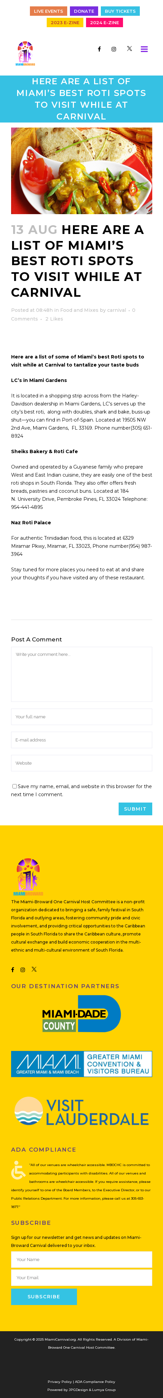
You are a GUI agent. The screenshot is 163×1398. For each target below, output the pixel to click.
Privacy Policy (60, 1382)
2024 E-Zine (104, 22)
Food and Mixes (79, 310)
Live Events (48, 11)
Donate (84, 11)
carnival (116, 310)
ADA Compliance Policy (95, 1382)
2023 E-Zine (65, 22)
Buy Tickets (120, 11)
